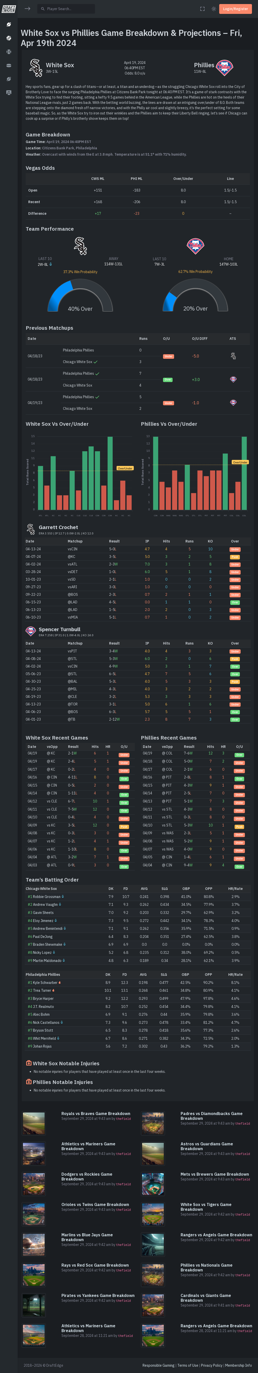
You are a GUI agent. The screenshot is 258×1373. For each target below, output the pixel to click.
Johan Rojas (42, 1046)
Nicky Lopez (42, 952)
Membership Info (238, 1365)
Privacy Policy (211, 1365)
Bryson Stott (43, 1030)
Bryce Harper (43, 998)
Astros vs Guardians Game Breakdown (207, 1146)
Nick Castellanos (46, 1022)
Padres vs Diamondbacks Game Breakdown (212, 1116)
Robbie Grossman (46, 896)
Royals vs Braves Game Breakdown (95, 1113)
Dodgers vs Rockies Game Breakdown (86, 1176)
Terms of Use (187, 1365)
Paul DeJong (43, 936)
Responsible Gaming (159, 1365)
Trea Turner (42, 990)
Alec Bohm (41, 1014)
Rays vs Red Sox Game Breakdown (95, 1265)
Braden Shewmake (47, 944)
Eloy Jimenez (43, 920)
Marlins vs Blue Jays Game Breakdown (87, 1237)
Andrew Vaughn (45, 904)
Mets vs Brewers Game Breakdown (215, 1174)
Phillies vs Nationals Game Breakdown (207, 1267)
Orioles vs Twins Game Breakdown (95, 1204)
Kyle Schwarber (45, 982)
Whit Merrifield (44, 1038)
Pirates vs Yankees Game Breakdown (98, 1295)
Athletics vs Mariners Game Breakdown (88, 1146)
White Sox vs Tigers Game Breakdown (206, 1207)
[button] (8, 24)
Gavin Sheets (43, 912)
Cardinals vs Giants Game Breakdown (206, 1298)
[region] (8, 683)
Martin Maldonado (47, 960)
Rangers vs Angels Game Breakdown (216, 1234)
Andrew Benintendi (47, 928)
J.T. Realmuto (43, 1006)
